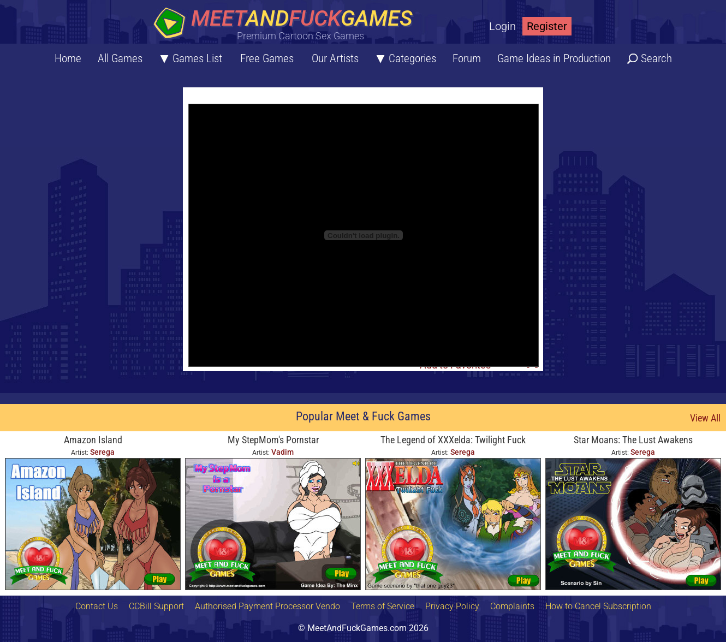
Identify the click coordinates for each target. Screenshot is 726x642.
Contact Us (96, 606)
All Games (120, 58)
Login (502, 26)
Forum (467, 58)
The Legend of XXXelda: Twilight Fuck (453, 439)
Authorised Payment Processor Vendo (267, 606)
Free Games (267, 58)
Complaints (512, 606)
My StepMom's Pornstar (273, 439)
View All (705, 418)
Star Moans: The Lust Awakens (633, 439)
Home (68, 58)
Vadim (282, 452)
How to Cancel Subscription (598, 606)
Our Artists (335, 58)
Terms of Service (382, 606)
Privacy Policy (452, 606)
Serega (102, 452)
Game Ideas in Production (554, 58)
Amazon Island (93, 439)
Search (656, 58)
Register (547, 26)
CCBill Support (156, 606)
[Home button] (286, 24)
